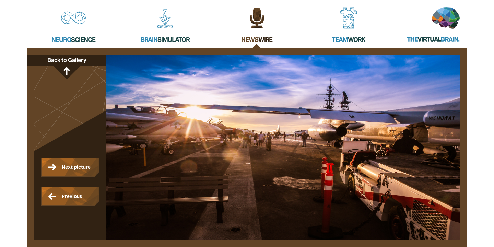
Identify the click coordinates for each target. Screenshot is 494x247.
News (256, 40)
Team (348, 40)
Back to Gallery (66, 60)
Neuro (73, 40)
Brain (165, 40)
